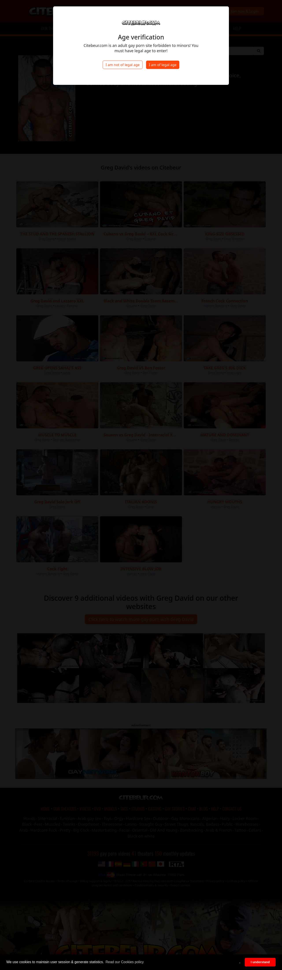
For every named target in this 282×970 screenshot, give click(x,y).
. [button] (239, 962)
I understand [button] (260, 962)
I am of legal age (162, 64)
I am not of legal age (123, 64)
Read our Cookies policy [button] (125, 962)
